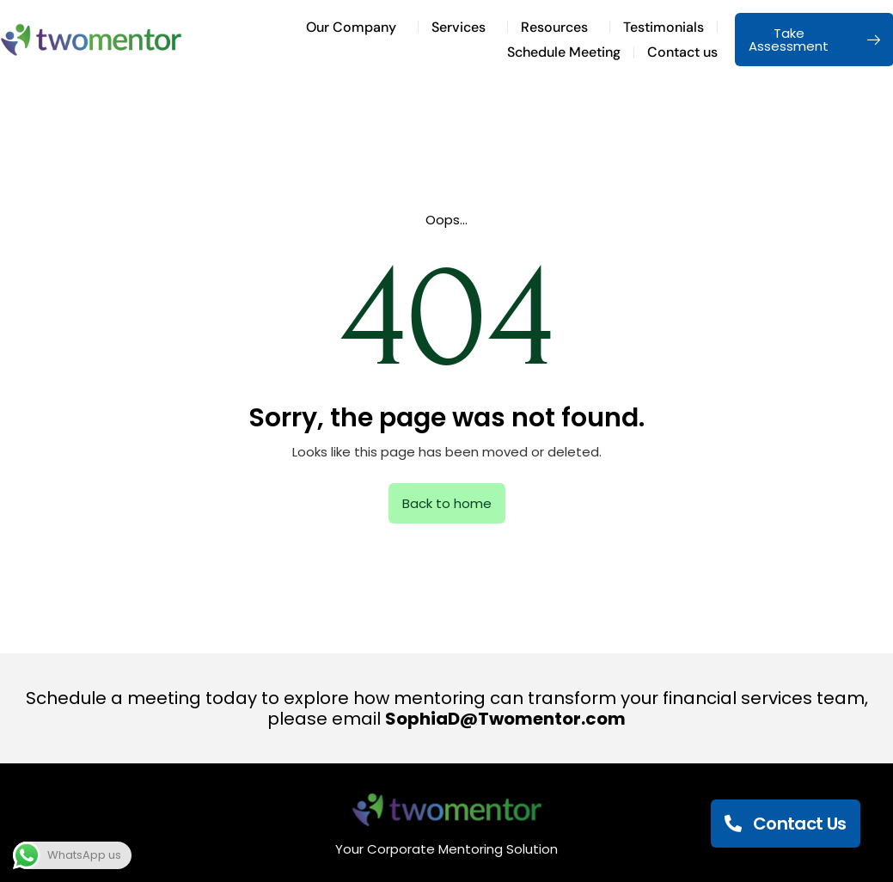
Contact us (682, 52)
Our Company (355, 27)
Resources (558, 27)
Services (462, 27)
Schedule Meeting (564, 52)
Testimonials (663, 27)
